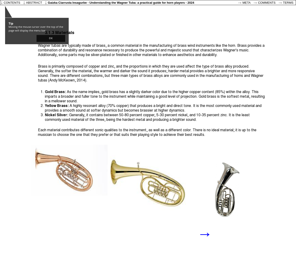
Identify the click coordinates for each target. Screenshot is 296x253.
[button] (51, 38)
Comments (267, 2)
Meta (247, 2)
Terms (288, 2)
